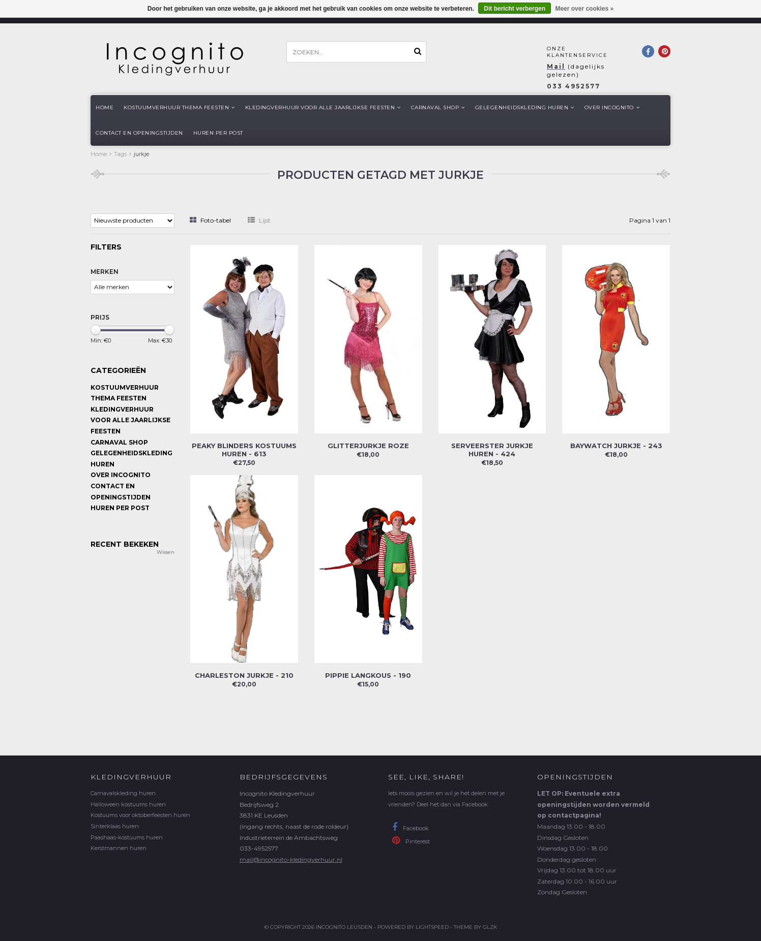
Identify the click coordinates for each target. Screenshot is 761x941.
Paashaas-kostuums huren (127, 837)
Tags (120, 154)
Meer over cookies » (584, 8)
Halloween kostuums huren (128, 804)
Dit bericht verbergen (514, 8)
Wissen (165, 552)
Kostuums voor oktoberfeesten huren (140, 815)
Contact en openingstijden (139, 133)
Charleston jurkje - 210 (244, 675)
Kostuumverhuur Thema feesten (179, 107)
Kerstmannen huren (119, 848)
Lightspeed (432, 927)
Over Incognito (612, 107)
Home (104, 107)
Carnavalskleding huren (123, 793)
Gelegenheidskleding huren (524, 107)
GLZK (490, 927)
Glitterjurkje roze (368, 446)
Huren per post (218, 133)
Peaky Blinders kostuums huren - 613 (244, 450)
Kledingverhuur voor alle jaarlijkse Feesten (323, 107)
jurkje (141, 154)
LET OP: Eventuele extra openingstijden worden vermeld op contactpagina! (593, 804)
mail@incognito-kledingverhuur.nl (291, 859)
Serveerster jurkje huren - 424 (492, 450)
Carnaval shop (438, 107)
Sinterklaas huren (115, 826)
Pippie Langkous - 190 (368, 675)
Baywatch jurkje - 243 (616, 446)
